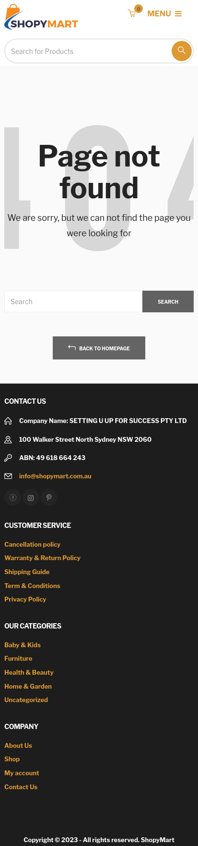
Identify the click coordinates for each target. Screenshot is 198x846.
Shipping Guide (26, 572)
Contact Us (20, 787)
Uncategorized (26, 700)
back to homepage (99, 347)
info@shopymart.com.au (55, 476)
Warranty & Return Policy (42, 558)
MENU (164, 13)
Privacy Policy (25, 599)
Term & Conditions (32, 586)
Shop (12, 759)
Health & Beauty (29, 672)
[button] (131, 14)
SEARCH (168, 302)
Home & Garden (28, 686)
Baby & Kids (22, 645)
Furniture (18, 658)
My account (21, 773)
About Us (18, 745)
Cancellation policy (32, 544)
